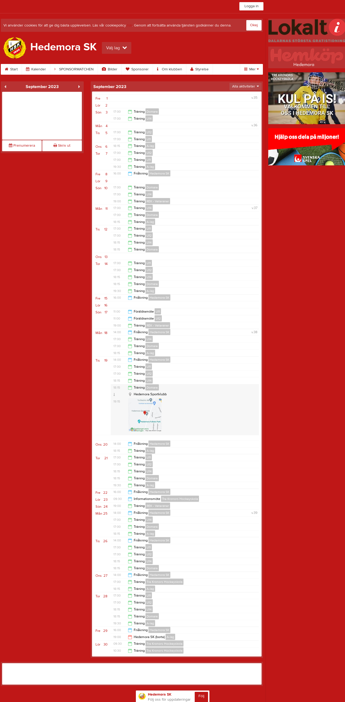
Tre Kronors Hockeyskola (180, 499)
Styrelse (199, 69)
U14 (149, 118)
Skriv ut (61, 145)
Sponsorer (137, 69)
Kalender (36, 69)
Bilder (109, 69)
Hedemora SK (159, 173)
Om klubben (169, 69)
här (129, 25)
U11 (149, 139)
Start (11, 69)
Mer (251, 69)
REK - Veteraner (158, 201)
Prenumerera (22, 145)
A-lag (150, 146)
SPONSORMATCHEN (74, 69)
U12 (149, 132)
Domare (152, 111)
